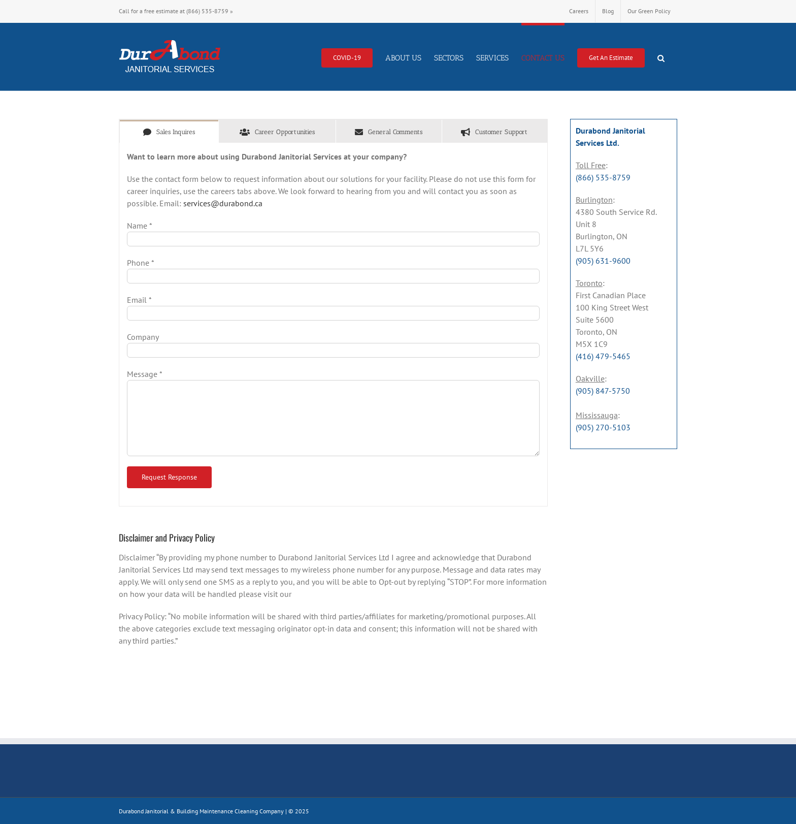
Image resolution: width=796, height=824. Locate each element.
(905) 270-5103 (603, 427)
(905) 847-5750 (603, 391)
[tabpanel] (333, 324)
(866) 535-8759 (207, 11)
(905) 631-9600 (603, 261)
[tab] (169, 131)
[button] (661, 56)
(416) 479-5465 (603, 356)
